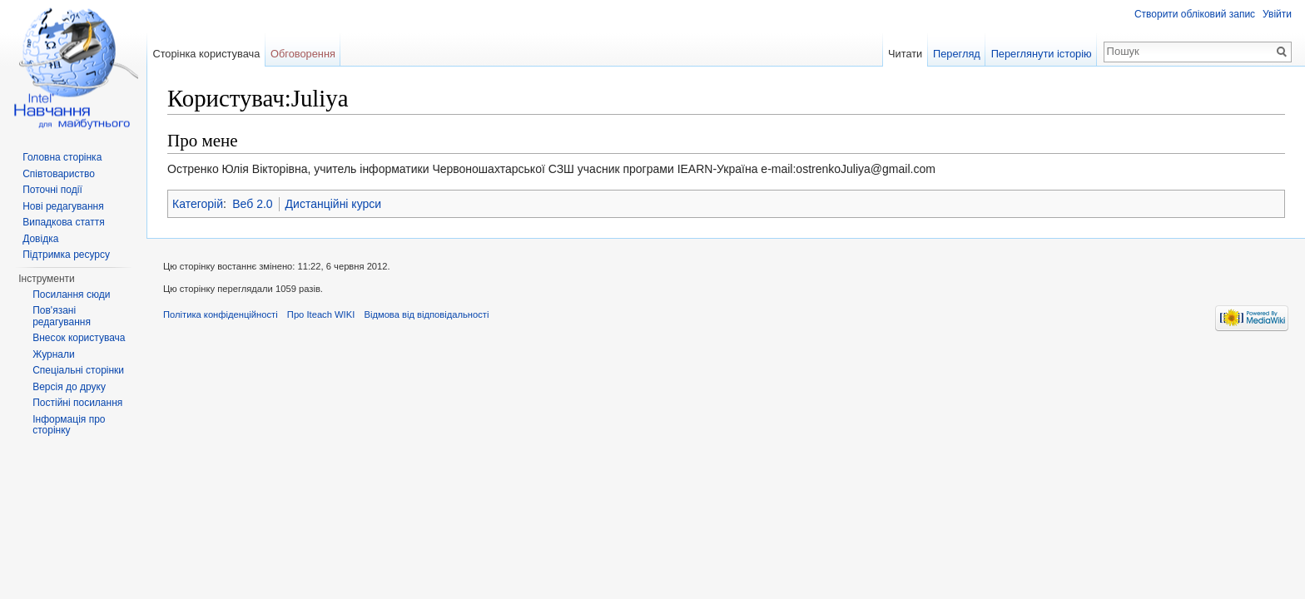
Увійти (1277, 14)
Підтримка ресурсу (66, 254)
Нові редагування (63, 206)
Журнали (53, 354)
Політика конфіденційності (220, 314)
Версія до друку (69, 387)
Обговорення (302, 53)
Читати (905, 53)
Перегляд (956, 53)
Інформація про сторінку (68, 425)
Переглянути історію (1041, 53)
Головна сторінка (62, 157)
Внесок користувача (78, 338)
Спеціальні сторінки (78, 370)
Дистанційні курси (333, 203)
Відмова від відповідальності (426, 314)
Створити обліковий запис (1194, 14)
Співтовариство (58, 174)
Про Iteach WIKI (321, 314)
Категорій (197, 203)
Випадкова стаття (63, 222)
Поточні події (52, 190)
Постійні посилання (77, 402)
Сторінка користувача (206, 53)
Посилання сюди (71, 294)
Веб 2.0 (252, 203)
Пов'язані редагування (61, 316)
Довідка (40, 239)
